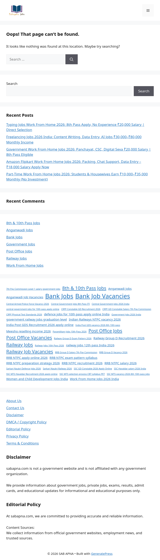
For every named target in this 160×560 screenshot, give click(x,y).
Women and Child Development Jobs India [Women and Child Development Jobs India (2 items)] (37, 379)
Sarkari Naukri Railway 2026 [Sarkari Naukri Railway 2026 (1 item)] (57, 368)
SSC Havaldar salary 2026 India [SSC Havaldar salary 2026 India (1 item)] (130, 368)
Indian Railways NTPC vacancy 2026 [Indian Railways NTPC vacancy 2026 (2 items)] (95, 319)
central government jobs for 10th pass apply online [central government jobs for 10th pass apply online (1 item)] (32, 309)
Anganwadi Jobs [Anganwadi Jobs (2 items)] (120, 288)
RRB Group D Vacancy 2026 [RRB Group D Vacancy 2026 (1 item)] (113, 352)
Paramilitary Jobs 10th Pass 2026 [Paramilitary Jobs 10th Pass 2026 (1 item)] (69, 331)
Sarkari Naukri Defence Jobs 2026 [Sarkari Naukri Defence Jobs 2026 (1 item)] (23, 368)
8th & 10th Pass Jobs (23, 223)
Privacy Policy (17, 436)
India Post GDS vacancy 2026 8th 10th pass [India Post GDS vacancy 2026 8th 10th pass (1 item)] (97, 325)
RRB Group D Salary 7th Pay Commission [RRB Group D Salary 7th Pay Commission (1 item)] (76, 352)
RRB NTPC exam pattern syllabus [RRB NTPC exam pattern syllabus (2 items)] (73, 358)
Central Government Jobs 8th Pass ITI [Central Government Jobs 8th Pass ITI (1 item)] (70, 303)
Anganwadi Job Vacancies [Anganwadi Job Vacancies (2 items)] (24, 297)
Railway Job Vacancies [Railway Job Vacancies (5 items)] (29, 351)
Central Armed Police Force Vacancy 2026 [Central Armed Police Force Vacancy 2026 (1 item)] (27, 303)
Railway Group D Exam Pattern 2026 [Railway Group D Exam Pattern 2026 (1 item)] (72, 338)
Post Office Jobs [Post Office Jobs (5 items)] (105, 330)
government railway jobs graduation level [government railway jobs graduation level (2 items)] (36, 319)
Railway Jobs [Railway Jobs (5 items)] (19, 344)
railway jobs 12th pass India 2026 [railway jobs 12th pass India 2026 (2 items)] (90, 345)
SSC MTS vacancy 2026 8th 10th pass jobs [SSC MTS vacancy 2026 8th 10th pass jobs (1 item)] (128, 374)
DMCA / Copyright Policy (26, 422)
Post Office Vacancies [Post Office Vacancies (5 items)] (29, 337)
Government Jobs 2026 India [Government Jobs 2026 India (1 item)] (126, 314)
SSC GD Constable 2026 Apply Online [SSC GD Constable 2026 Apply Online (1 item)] (93, 368)
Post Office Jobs (19, 251)
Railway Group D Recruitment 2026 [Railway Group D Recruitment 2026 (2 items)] (119, 338)
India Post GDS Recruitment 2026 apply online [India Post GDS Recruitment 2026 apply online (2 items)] (40, 325)
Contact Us (15, 407)
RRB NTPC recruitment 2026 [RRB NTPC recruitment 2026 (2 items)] (82, 363)
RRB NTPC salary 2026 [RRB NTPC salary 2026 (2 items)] (121, 363)
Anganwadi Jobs (19, 230)
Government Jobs (20, 244)
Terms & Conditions (22, 443)
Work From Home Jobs (25, 265)
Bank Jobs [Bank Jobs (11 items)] (59, 296)
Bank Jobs (14, 237)
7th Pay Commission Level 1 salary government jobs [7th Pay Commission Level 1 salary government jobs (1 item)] (33, 288)
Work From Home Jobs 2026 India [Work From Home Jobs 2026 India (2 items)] (94, 379)
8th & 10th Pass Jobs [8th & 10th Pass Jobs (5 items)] (84, 288)
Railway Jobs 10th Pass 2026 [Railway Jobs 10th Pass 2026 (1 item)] (49, 345)
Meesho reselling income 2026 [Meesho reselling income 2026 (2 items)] (28, 331)
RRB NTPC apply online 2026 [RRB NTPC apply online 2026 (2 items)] (27, 358)
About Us (13, 400)
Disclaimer (15, 415)
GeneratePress (101, 553)
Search (12, 83)
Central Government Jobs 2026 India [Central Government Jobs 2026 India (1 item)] (110, 303)
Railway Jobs (16, 258)
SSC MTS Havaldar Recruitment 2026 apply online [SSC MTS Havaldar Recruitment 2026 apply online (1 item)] (32, 374)
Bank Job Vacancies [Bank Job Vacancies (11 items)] (102, 296)
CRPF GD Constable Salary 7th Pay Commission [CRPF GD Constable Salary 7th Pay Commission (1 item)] (126, 309)
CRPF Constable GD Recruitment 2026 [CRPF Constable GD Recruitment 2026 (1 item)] (80, 309)
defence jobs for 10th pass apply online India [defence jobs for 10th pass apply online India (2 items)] (77, 314)
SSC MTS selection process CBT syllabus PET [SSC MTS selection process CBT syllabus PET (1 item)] (82, 374)
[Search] (71, 59)
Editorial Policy (18, 429)
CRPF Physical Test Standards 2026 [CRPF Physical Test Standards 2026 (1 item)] (24, 314)
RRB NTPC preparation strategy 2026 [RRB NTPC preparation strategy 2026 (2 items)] (33, 363)
